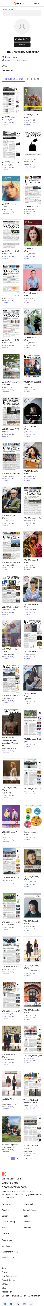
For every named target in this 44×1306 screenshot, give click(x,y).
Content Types (29, 1207)
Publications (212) (13, 76)
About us (6, 1207)
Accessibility (7, 1289)
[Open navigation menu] (4, 3)
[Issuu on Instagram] (24, 1301)
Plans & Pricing (8, 1219)
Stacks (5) (33, 76)
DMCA (5, 1281)
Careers (5, 1213)
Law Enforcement (9, 1273)
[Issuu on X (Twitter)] (18, 1301)
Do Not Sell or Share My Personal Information (21, 1293)
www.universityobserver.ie (16, 60)
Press (4, 1225)
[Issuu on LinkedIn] (11, 1301)
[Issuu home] (19, 3)
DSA (4, 1285)
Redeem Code (8, 1255)
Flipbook (27, 1219)
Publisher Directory (10, 1249)
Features (26, 1213)
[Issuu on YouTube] (31, 1301)
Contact (5, 1230)
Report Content (8, 1277)
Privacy (5, 1269)
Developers (7, 1243)
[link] (37, 3)
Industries (27, 1225)
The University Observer (8, 121)
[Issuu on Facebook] (5, 1301)
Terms (4, 1265)
